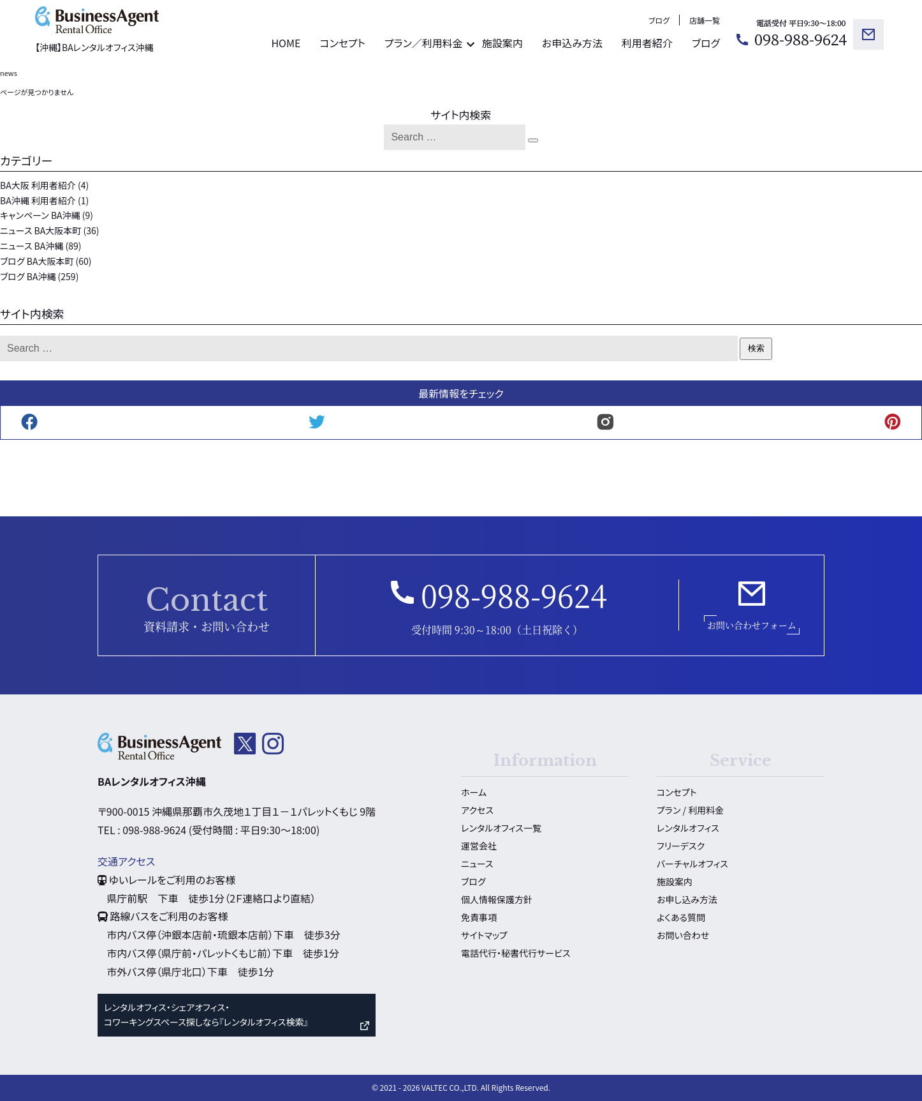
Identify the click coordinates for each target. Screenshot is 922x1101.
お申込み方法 (572, 42)
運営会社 (479, 845)
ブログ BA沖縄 (27, 276)
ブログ (659, 20)
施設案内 (502, 42)
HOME (285, 42)
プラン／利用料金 (423, 42)
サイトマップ (484, 935)
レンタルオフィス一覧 (501, 827)
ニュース (477, 863)
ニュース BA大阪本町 (40, 230)
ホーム (474, 792)
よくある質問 (681, 917)
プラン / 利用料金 (690, 810)
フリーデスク (681, 845)
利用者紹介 (647, 42)
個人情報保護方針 (496, 899)
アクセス (477, 810)
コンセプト (342, 42)
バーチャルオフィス (692, 863)
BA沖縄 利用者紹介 (38, 200)
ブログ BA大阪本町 (36, 261)
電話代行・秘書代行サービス (515, 953)
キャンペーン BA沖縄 (40, 215)
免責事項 (479, 917)
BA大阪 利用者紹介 (38, 185)
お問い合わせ (683, 935)
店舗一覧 (704, 20)
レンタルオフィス (688, 827)
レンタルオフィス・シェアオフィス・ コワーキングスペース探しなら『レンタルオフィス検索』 (206, 1015)
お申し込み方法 (687, 899)
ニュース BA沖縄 (31, 245)
